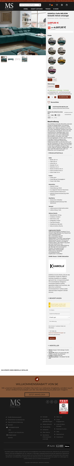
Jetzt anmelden (37, 395)
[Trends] (48, 9)
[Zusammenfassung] (59, 313)
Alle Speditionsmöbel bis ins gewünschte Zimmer (10, 1)
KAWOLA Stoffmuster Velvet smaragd (61, 108)
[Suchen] (39, 4)
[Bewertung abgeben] (59, 317)
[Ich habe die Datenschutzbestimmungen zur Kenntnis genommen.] (49, 330)
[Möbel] (25, 9)
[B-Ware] (56, 9)
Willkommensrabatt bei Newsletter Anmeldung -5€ (43, 1)
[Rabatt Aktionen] (36, 9)
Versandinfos (46, 427)
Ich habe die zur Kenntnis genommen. (57, 332)
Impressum (59, 437)
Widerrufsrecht (47, 424)
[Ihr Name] (59, 310)
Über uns (59, 417)
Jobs (57, 431)
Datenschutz (60, 434)
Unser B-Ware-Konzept (60, 425)
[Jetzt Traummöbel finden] (30, 4)
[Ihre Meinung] (59, 322)
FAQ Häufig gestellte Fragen (47, 420)
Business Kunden (61, 429)
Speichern (52, 338)
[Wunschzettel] (57, 5)
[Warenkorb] (67, 5)
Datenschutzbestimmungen (56, 332)
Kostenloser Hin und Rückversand (26, 1)
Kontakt (45, 417)
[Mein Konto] (62, 5)
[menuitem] (30, 5)
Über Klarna (46, 432)
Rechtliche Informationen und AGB (47, 437)
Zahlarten (45, 429)
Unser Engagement (60, 420)
